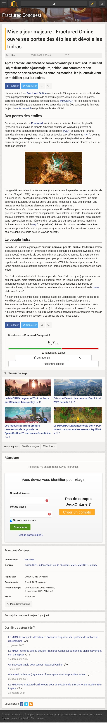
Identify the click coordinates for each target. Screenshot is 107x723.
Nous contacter (39, 718)
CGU (58, 714)
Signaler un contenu (12, 718)
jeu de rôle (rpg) (61, 565)
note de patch (24, 108)
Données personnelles (90, 714)
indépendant (45, 565)
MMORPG (66, 100)
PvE (65, 130)
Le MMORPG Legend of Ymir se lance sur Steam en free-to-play (27, 400)
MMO (73, 565)
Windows (30, 559)
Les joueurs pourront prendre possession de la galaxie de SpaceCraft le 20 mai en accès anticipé (28, 431)
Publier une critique (53, 363)
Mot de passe (18, 506)
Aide (26, 718)
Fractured (37, 123)
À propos (29, 714)
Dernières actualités (19, 627)
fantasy (93, 565)
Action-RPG (31, 565)
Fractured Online (37, 93)
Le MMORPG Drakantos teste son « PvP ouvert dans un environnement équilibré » (77, 429)
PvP (86, 134)
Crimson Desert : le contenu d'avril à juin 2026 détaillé (78, 400)
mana (96, 287)
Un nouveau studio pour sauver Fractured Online (35, 664)
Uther (13, 55)
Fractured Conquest (21, 15)
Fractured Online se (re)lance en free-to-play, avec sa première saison (47, 674)
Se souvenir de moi (24, 520)
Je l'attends (42, 357)
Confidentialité (69, 714)
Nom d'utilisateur (20, 493)
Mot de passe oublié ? (31, 534)
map (34, 224)
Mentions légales (44, 714)
